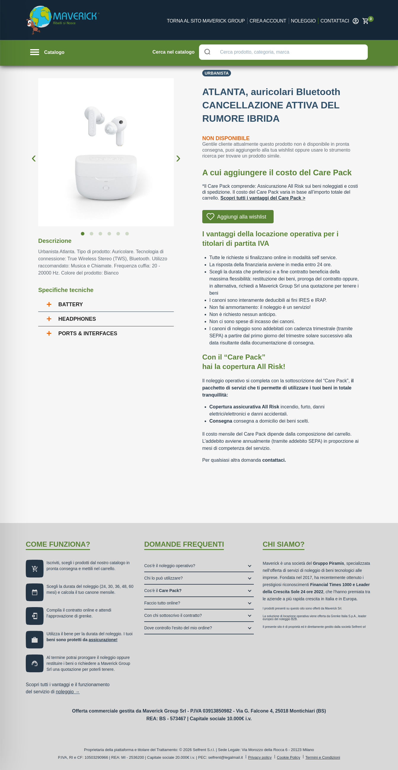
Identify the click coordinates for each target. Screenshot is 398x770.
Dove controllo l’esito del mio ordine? (178, 627)
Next (178, 153)
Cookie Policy (288, 757)
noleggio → (68, 691)
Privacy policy (260, 757)
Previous (34, 153)
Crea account (268, 20)
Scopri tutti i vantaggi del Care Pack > (262, 197)
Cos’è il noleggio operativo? (169, 565)
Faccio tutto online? (162, 603)
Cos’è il (163, 590)
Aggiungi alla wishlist (241, 217)
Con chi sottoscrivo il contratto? (173, 615)
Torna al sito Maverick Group (206, 20)
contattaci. (274, 460)
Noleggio (303, 20)
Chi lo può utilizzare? (163, 578)
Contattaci (334, 20)
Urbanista (217, 73)
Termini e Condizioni (322, 757)
